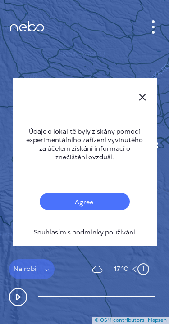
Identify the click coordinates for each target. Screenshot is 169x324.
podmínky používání (103, 232)
